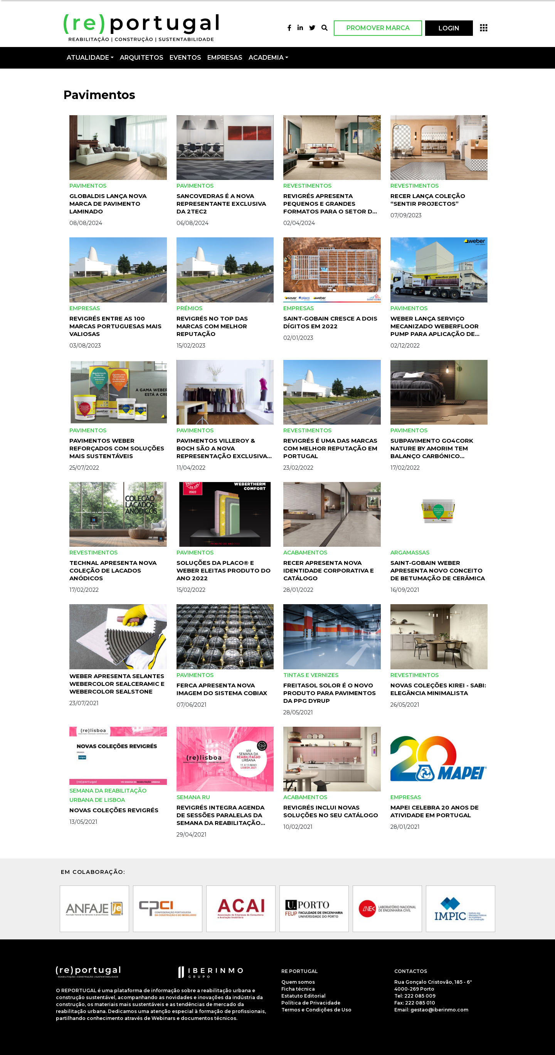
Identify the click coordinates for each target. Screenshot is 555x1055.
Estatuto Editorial (303, 996)
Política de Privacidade (310, 1003)
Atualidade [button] (88, 57)
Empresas (224, 57)
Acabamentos (305, 552)
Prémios (189, 308)
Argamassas (409, 552)
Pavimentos (87, 185)
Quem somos (298, 982)
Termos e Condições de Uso (316, 1010)
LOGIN (449, 28)
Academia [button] (266, 57)
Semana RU (193, 797)
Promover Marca (378, 28)
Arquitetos (141, 57)
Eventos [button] (185, 57)
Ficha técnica (298, 989)
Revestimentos (307, 185)
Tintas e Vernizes (310, 675)
